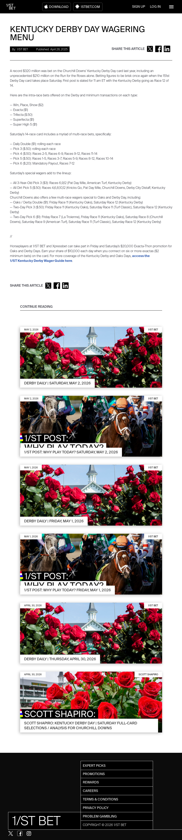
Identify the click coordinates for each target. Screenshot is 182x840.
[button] (171, 7)
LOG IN (155, 6)
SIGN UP (138, 6)
